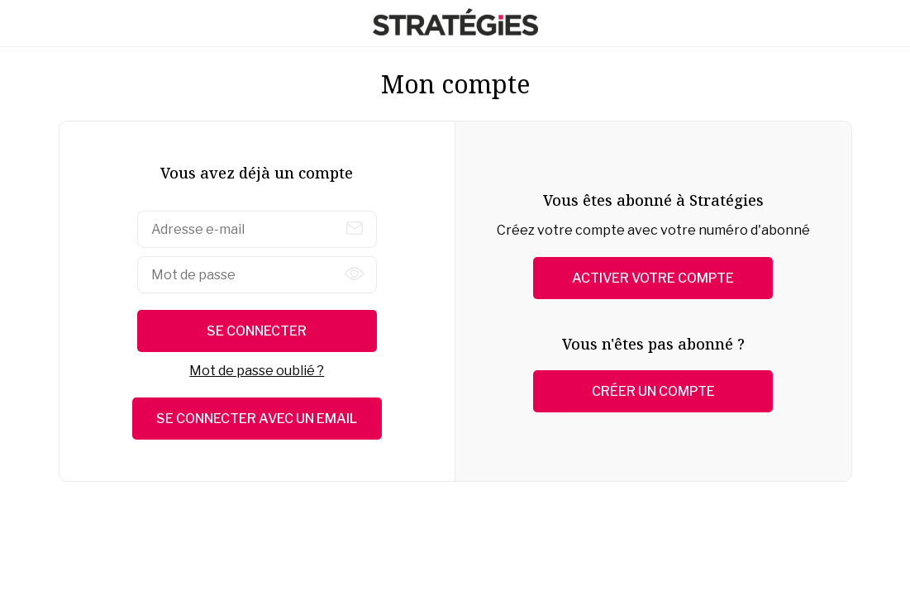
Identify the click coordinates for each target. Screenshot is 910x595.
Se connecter (257, 331)
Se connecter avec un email (256, 418)
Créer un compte (653, 391)
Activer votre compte (653, 278)
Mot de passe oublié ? (256, 370)
